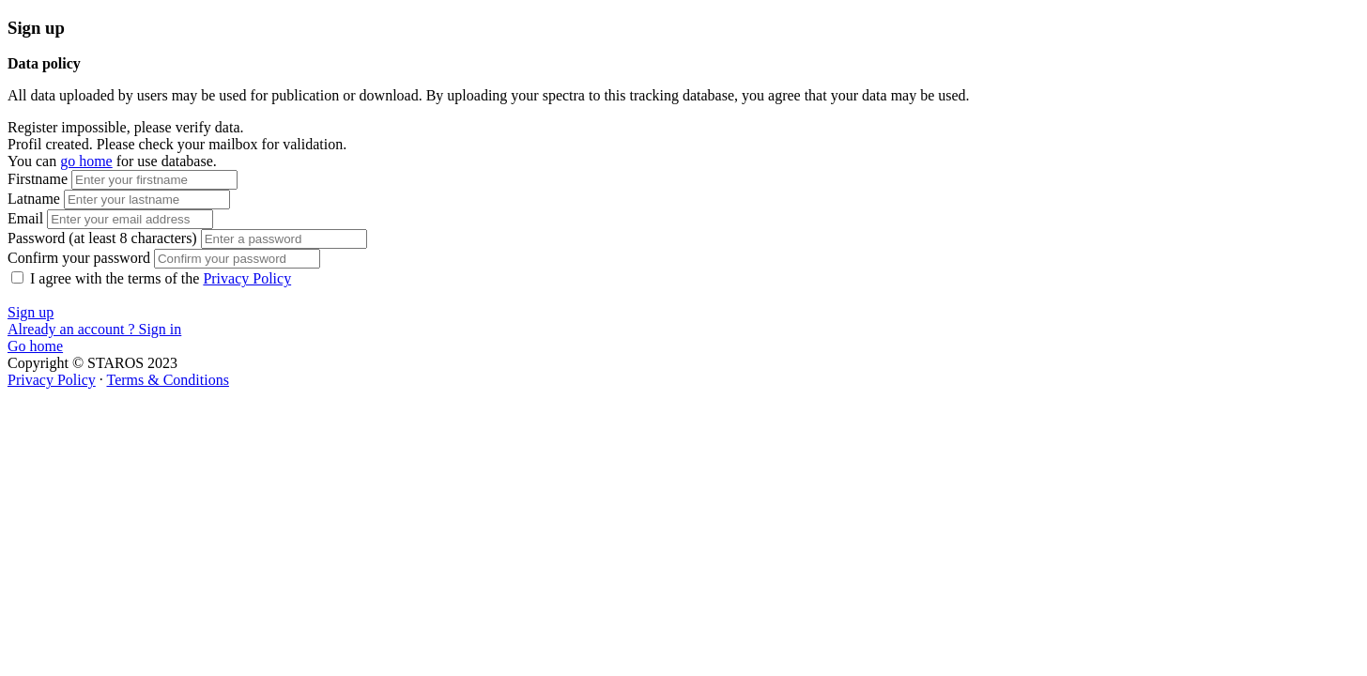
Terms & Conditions (167, 380)
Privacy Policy (247, 278)
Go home (35, 346)
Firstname (38, 179)
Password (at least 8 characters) (104, 238)
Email (25, 218)
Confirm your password (79, 258)
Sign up (31, 312)
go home (86, 161)
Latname (34, 199)
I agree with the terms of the (160, 278)
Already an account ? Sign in (94, 329)
